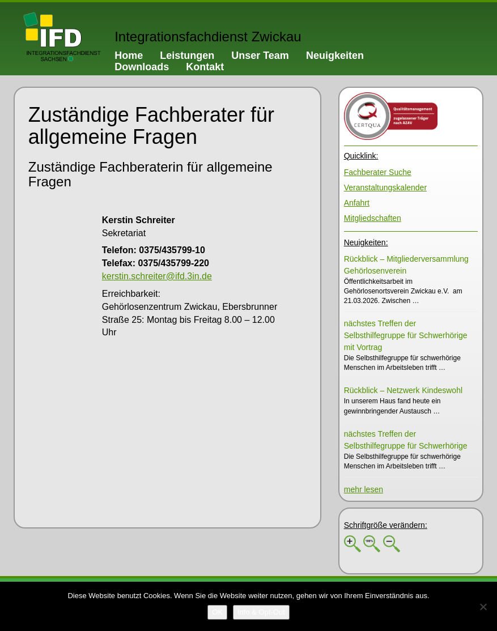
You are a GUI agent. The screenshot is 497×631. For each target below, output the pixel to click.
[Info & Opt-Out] (261, 612)
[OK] (217, 612)
